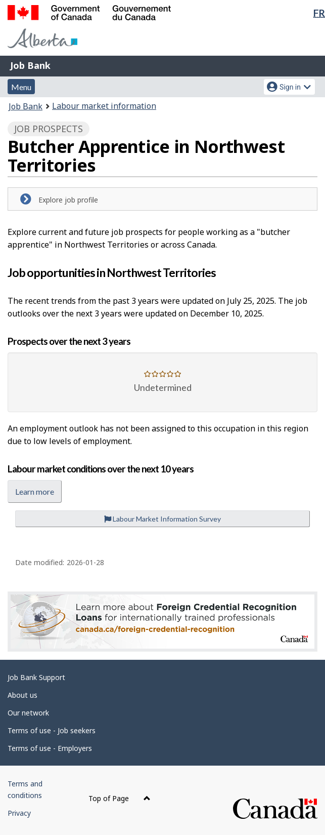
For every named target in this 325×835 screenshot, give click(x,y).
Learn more (34, 491)
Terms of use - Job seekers (52, 730)
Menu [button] (21, 87)
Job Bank (30, 65)
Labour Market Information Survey (162, 518)
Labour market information (104, 105)
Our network (28, 713)
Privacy (19, 813)
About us (22, 695)
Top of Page (119, 798)
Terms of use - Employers (50, 748)
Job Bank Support (36, 677)
